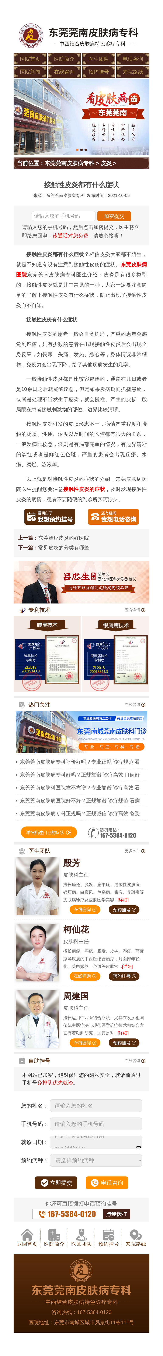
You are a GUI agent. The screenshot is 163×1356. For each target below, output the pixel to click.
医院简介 (64, 59)
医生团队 (99, 59)
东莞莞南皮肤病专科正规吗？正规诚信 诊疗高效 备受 (80, 813)
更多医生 (135, 851)
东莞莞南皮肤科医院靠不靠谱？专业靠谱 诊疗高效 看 (80, 787)
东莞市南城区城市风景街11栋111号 (94, 1322)
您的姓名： (35, 1105)
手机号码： (35, 1124)
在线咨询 (64, 72)
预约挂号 (99, 72)
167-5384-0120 (94, 1312)
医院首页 (30, 59)
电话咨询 (133, 59)
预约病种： (35, 1160)
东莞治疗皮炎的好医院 (63, 538)
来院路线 (133, 72)
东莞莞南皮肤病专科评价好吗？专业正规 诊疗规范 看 (80, 762)
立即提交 (61, 1183)
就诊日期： (35, 1142)
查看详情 (135, 610)
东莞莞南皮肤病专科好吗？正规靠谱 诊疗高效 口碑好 (80, 775)
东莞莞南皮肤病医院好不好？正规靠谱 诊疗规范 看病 (80, 800)
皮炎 (106, 163)
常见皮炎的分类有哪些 (63, 547)
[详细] (123, 899)
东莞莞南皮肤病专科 (69, 163)
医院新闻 (30, 72)
